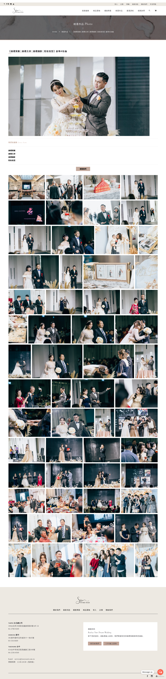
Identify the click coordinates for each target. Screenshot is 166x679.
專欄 (127, 4)
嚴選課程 (130, 11)
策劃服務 (85, 11)
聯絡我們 (109, 610)
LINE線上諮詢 (111, 643)
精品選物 (96, 11)
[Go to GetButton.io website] (160, 676)
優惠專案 (107, 11)
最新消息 (135, 4)
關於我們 (144, 4)
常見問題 (153, 4)
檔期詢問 (141, 11)
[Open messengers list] (160, 672)
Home (54, 32)
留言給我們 (94, 643)
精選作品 (119, 11)
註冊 (122, 4)
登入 (116, 4)
